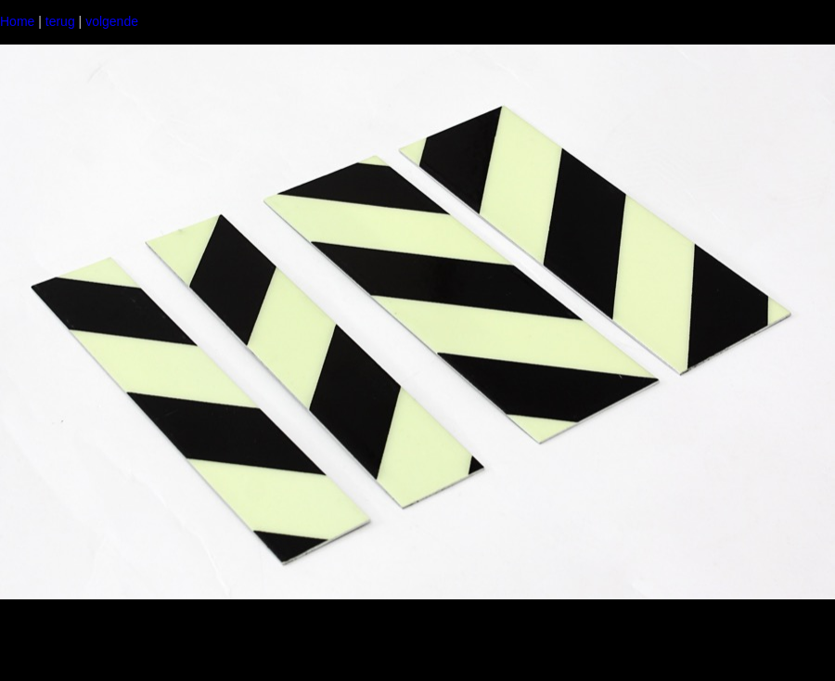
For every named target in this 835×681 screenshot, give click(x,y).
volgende (111, 21)
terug (60, 21)
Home (17, 21)
